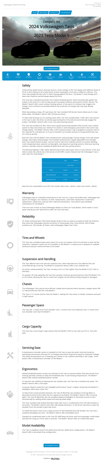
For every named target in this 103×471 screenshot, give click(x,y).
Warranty (19, 77)
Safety (8, 77)
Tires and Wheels (42, 77)
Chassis (64, 77)
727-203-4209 (97, 6)
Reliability (30, 77)
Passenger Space (76, 77)
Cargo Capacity (87, 77)
